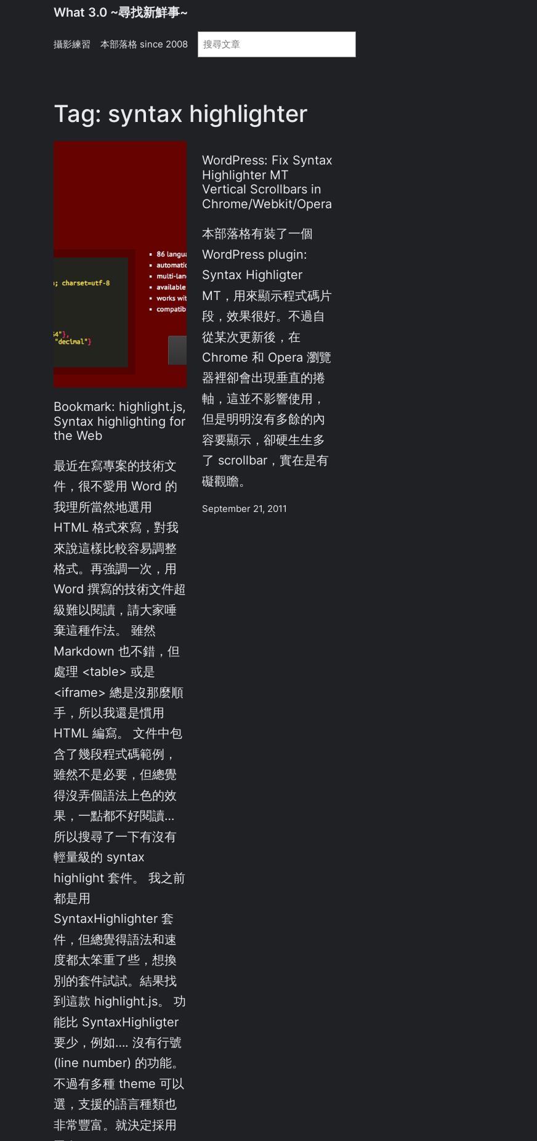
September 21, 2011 (244, 508)
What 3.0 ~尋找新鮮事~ (121, 12)
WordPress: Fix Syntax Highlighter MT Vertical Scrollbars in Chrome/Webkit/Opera (267, 182)
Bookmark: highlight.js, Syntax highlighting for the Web (120, 421)
